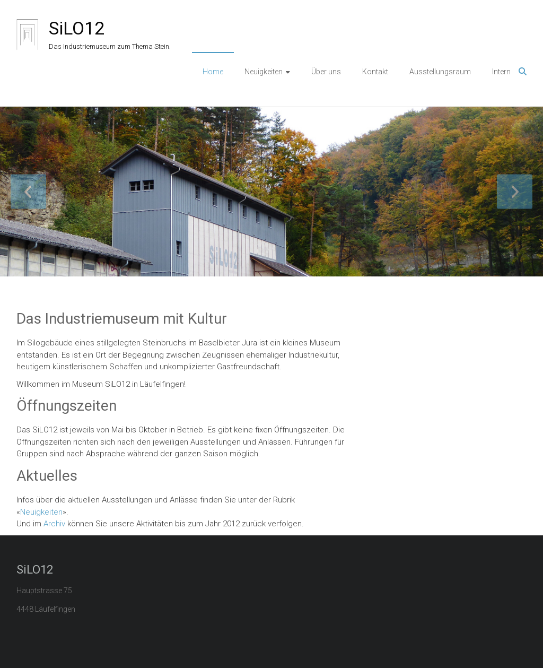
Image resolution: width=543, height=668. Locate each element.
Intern (501, 71)
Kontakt (375, 71)
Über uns (326, 71)
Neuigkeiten (263, 71)
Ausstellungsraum (440, 71)
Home (213, 71)
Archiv (54, 523)
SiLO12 (76, 28)
